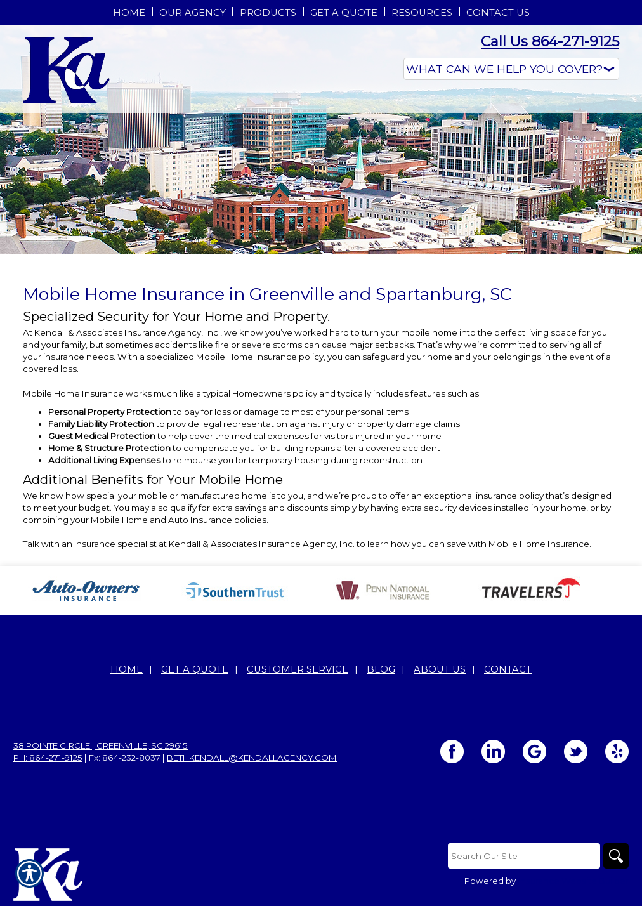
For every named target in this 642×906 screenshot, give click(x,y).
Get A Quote (194, 669)
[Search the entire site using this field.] (524, 856)
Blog (381, 669)
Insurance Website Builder (573, 881)
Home (126, 669)
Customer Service (297, 669)
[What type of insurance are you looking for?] (511, 69)
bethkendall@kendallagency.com (252, 757)
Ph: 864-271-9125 (47, 757)
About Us (440, 669)
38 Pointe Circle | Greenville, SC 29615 (100, 745)
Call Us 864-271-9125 (550, 41)
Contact (508, 669)
